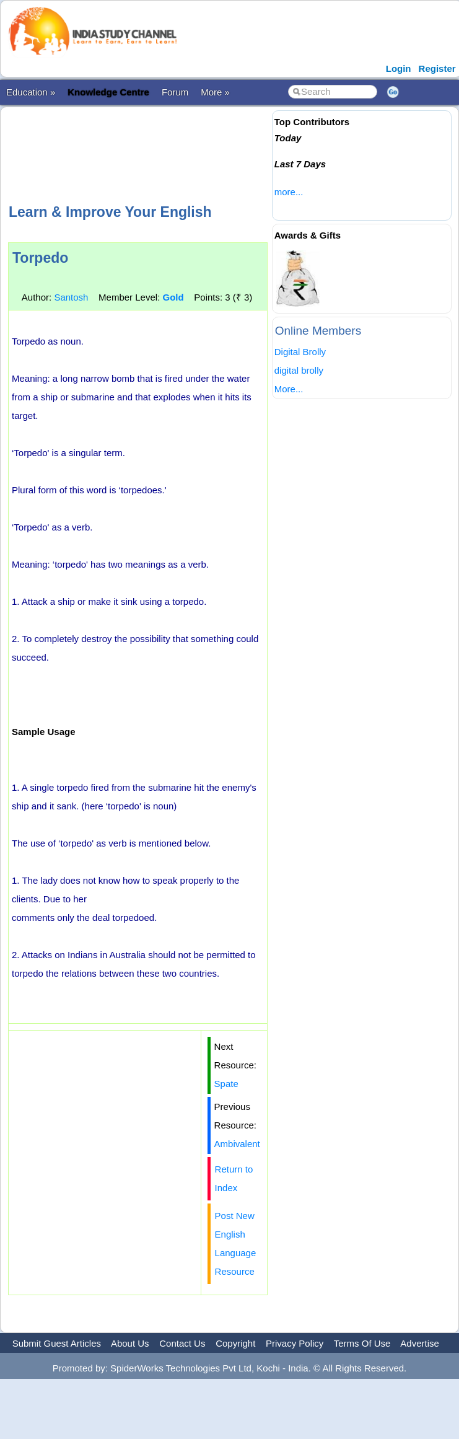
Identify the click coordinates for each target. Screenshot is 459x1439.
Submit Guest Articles (56, 1343)
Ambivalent (237, 1143)
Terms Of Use (362, 1343)
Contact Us (182, 1343)
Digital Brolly (300, 351)
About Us (130, 1343)
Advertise (419, 1343)
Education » (30, 92)
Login (398, 68)
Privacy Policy (294, 1343)
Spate (226, 1083)
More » (215, 92)
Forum (175, 92)
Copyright (235, 1343)
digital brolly (298, 370)
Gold (172, 297)
